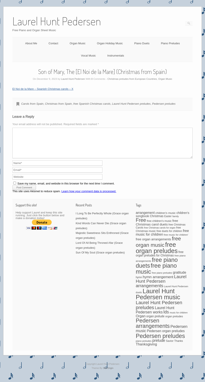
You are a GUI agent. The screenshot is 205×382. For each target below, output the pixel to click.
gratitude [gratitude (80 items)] (179, 277)
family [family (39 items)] (175, 221)
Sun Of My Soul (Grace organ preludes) (100, 257)
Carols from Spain (32, 103)
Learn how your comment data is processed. (88, 196)
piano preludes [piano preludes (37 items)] (144, 346)
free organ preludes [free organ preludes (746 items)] (157, 253)
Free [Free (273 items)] (141, 225)
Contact (53, 43)
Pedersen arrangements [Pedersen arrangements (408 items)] (153, 328)
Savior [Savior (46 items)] (169, 346)
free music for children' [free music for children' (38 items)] (176, 240)
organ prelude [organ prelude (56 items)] (155, 321)
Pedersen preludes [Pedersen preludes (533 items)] (160, 341)
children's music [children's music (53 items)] (166, 218)
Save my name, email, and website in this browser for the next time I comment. (66, 188)
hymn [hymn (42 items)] (139, 282)
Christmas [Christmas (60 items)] (156, 221)
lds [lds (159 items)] (166, 317)
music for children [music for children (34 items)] (179, 317)
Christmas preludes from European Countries (132, 79)
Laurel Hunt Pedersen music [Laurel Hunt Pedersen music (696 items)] (158, 299)
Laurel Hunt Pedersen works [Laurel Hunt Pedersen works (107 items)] (155, 315)
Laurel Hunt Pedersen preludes (131, 103)
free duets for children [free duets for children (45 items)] (169, 236)
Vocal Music (88, 55)
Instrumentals (115, 55)
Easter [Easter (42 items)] (168, 221)
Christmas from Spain (58, 103)
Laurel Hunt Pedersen (73, 79)
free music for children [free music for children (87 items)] (162, 237)
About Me (31, 43)
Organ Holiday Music (110, 43)
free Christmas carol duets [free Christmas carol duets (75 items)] (157, 227)
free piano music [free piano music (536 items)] (156, 273)
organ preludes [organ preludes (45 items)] (174, 321)
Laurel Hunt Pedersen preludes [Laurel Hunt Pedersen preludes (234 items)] (159, 310)
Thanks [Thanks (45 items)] (178, 346)
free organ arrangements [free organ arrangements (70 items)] (153, 244)
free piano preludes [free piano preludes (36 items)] (162, 278)
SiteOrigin (108, 373)
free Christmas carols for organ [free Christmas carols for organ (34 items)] (159, 233)
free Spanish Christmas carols (91, 103)
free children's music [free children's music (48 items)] (159, 226)
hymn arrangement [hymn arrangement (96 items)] (158, 282)
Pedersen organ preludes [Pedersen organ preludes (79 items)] (166, 336)
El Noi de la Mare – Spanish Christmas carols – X (42, 89)
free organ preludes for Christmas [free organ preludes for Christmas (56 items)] (160, 259)
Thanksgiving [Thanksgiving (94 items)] (146, 349)
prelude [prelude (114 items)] (158, 346)
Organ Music (77, 43)
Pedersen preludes (163, 103)
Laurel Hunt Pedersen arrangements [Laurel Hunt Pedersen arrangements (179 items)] (161, 286)
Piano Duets (142, 43)
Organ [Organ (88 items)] (141, 321)
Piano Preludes (170, 43)
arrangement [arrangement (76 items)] (145, 218)
